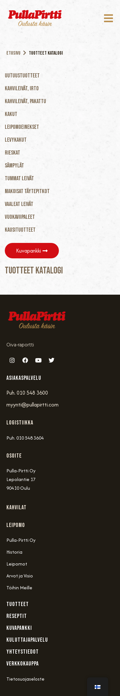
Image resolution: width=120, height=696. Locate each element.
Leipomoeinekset (22, 127)
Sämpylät (14, 165)
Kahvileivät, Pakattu (25, 101)
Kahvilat (16, 507)
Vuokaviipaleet (20, 217)
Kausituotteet (20, 230)
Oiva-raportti (20, 345)
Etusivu (13, 53)
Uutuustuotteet (22, 75)
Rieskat (12, 152)
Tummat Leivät (19, 178)
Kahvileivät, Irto (22, 88)
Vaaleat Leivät (19, 204)
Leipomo (15, 525)
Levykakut (16, 140)
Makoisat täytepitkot (27, 191)
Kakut (11, 114)
